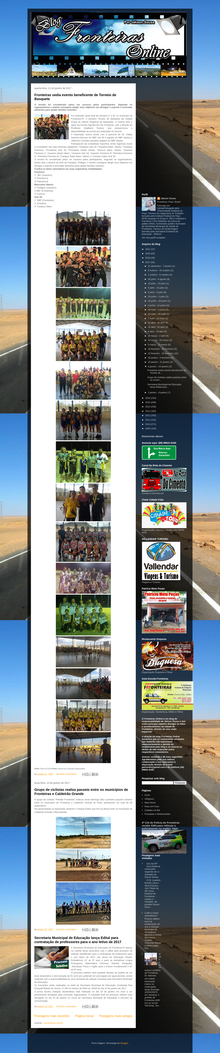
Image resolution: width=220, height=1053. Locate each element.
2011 (148, 420)
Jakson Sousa (168, 198)
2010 (148, 424)
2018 (148, 257)
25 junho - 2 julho (157, 296)
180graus (149, 799)
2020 (148, 253)
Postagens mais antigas (115, 1016)
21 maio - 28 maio (157, 314)
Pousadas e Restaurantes (157, 814)
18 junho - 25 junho (158, 301)
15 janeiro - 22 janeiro (159, 362)
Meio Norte (150, 802)
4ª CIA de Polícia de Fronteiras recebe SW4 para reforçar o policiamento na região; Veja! (161, 825)
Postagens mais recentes (51, 1016)
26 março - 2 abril (157, 336)
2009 (148, 428)
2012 (148, 415)
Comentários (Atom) (53, 1023)
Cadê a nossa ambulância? (151, 914)
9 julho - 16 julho (156, 287)
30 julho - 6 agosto (157, 279)
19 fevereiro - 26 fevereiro (161, 349)
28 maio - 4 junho (157, 309)
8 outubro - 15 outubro (159, 270)
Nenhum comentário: (67, 774)
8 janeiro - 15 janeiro (158, 366)
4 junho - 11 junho (157, 305)
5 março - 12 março (158, 344)
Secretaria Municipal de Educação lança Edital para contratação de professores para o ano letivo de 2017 (77, 940)
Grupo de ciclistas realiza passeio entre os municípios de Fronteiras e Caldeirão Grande (81, 791)
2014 (148, 406)
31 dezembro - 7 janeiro (160, 266)
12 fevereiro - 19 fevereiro (161, 353)
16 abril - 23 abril (156, 327)
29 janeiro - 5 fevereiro (159, 357)
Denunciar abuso (152, 436)
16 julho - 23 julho (157, 283)
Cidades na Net (152, 810)
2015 (148, 402)
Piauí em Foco (152, 806)
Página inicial (84, 1016)
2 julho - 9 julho (156, 292)
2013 (148, 411)
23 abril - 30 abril (156, 322)
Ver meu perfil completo (153, 237)
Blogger (124, 1043)
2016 (148, 398)
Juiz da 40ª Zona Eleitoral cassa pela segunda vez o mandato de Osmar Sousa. (152, 870)
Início (147, 795)
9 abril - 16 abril (156, 331)
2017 (148, 262)
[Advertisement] (164, 137)
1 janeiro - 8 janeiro (158, 392)
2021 (148, 249)
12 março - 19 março (158, 340)
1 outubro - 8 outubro (158, 274)
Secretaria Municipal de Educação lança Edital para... (164, 385)
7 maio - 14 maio (156, 318)
